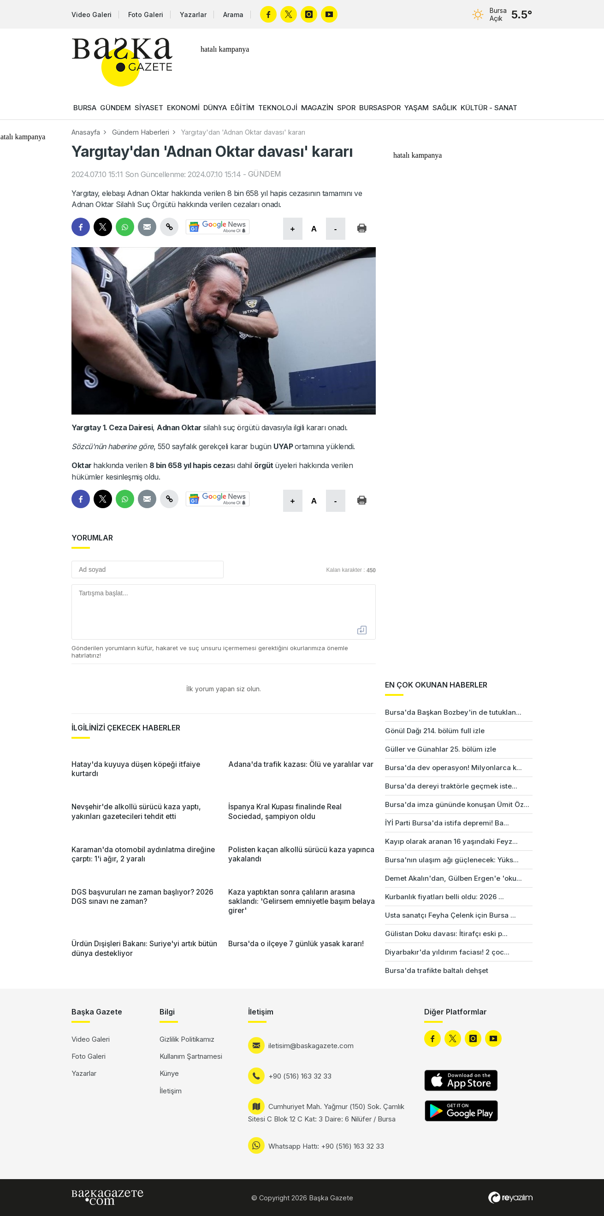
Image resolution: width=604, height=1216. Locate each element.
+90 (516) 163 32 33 (300, 1076)
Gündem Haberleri (140, 132)
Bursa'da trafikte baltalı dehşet (436, 970)
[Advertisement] (567, 830)
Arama (233, 14)
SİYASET (149, 107)
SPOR (346, 107)
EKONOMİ (183, 107)
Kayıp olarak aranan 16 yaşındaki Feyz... (451, 841)
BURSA (84, 107)
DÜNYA (215, 107)
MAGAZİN (317, 107)
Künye (169, 1073)
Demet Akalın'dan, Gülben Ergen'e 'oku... (453, 878)
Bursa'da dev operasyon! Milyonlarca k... (453, 767)
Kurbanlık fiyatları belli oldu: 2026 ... (444, 896)
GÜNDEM (115, 107)
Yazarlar (193, 14)
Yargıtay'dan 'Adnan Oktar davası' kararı (243, 132)
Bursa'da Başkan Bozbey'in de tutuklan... (453, 712)
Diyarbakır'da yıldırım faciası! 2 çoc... (447, 952)
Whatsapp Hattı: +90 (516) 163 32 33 (326, 1146)
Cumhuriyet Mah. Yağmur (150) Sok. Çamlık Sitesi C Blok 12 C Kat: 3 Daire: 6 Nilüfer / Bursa (326, 1112)
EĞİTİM (243, 107)
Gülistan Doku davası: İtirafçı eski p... (446, 933)
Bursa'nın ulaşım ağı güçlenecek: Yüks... (452, 859)
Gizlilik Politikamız (187, 1039)
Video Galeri (91, 14)
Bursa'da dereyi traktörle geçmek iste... (451, 786)
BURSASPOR (380, 107)
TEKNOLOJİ (277, 107)
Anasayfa (85, 132)
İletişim (171, 1090)
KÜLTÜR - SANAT (489, 107)
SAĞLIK (444, 107)
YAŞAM (416, 107)
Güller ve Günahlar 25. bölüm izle (440, 749)
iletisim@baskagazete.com (311, 1045)
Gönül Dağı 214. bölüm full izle (435, 730)
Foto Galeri (145, 14)
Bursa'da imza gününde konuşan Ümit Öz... (457, 804)
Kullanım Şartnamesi (191, 1056)
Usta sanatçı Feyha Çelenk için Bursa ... (450, 915)
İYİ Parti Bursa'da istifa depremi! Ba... (447, 823)
